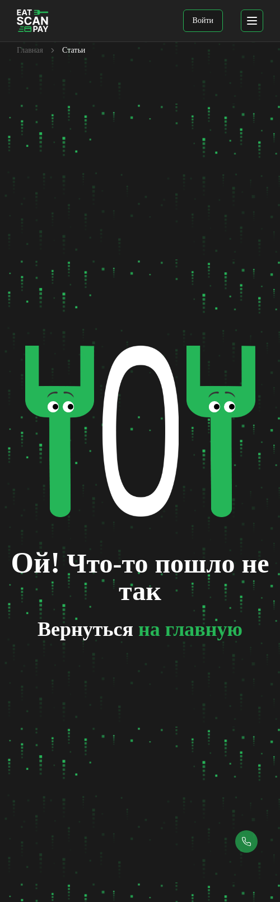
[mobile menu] (252, 21)
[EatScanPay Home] (33, 21)
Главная (30, 50)
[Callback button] (246, 841)
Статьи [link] (73, 50)
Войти (203, 20)
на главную (190, 629)
